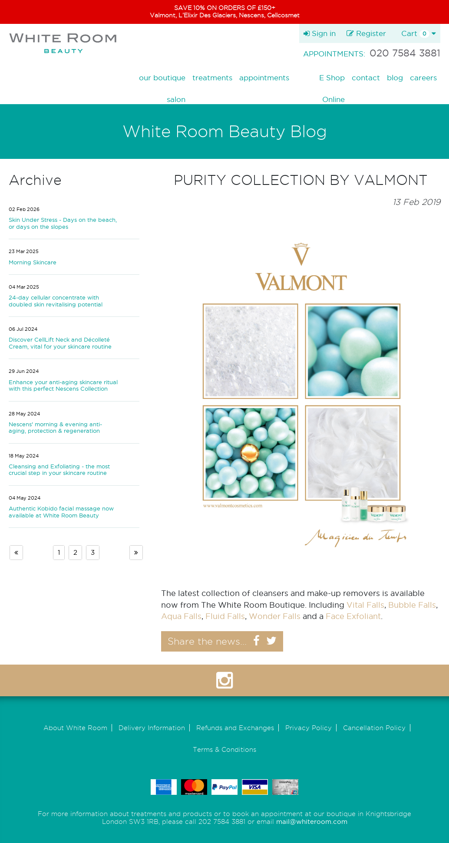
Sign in (320, 33)
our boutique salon (162, 79)
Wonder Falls (274, 616)
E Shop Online (332, 79)
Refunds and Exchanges (235, 727)
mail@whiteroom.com (311, 821)
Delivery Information (152, 727)
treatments (212, 77)
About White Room (75, 727)
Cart (418, 33)
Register (366, 33)
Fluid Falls (225, 616)
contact (366, 77)
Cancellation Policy (374, 727)
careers (423, 77)
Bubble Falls (412, 605)
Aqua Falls (181, 616)
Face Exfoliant (353, 616)
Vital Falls (365, 605)
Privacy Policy (308, 727)
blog (395, 77)
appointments (264, 77)
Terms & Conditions (224, 749)
